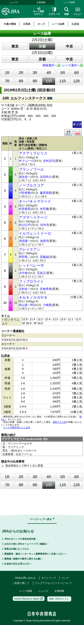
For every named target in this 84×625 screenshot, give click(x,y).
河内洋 (44, 225)
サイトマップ (48, 577)
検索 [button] (66, 11)
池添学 (44, 241)
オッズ (77, 124)
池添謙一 (24, 241)
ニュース (13, 2)
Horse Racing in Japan (29, 598)
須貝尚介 (46, 176)
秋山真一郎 (26, 305)
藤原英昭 (46, 192)
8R (21, 81)
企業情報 (41, 2)
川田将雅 (24, 192)
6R (76, 73)
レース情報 (26, 591)
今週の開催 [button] (10, 24)
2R (21, 73)
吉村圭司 (49, 160)
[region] (42, 24)
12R (76, 81)
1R (7, 73)
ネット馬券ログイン (38, 11)
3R (35, 73)
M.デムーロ (26, 160)
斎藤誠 (44, 257)
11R (62, 81)
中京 (69, 46)
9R (35, 81)
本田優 (44, 209)
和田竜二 (24, 257)
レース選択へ (71, 65)
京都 (42, 46)
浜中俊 (23, 273)
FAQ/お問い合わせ (25, 577)
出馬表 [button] (26, 24)
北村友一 (24, 289)
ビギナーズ (54, 11)
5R (62, 73)
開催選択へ (50, 65)
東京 (15, 46)
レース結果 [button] (58, 24)
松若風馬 (24, 209)
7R (7, 81)
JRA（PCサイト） (59, 598)
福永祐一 (24, 176)
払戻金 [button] (75, 24)
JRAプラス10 (59, 422)
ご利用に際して (20, 583)
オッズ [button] (41, 24)
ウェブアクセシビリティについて (53, 583)
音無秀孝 (46, 289)
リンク (65, 577)
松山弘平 (24, 225)
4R (49, 73)
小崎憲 (47, 305)
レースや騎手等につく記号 (16, 427)
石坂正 (41, 273)
